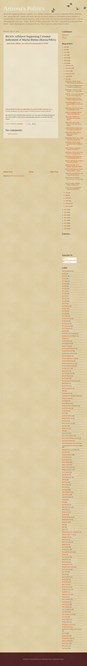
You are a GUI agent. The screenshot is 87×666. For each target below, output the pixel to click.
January (67, 206)
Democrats (65, 421)
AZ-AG (64, 278)
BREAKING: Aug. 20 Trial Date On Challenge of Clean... (73, 108)
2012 (65, 223)
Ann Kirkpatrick (66, 343)
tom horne (65, 648)
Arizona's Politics (24, 8)
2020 (65, 58)
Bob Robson (65, 383)
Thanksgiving (66, 602)
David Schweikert (67, 416)
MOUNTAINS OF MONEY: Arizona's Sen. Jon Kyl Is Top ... (74, 179)
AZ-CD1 (64, 283)
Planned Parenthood (68, 552)
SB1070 (64, 574)
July (66, 79)
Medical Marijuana (67, 517)
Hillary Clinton (66, 464)
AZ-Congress (66, 306)
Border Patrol (66, 386)
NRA (63, 527)
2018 (65, 63)
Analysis (64, 338)
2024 (65, 47)
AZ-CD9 (64, 303)
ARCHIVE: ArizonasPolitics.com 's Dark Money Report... (74, 174)
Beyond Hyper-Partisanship (69, 381)
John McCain (65, 494)
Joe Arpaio (65, 489)
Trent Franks (65, 604)
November (68, 68)
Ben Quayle (65, 378)
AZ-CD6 (64, 296)
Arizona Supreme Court (68, 363)
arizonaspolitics (37, 43)
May (66, 195)
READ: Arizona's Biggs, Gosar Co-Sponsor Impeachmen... (73, 86)
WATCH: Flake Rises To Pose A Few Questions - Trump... (74, 169)
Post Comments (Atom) (17, 176)
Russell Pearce (66, 564)
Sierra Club (65, 584)
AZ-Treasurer (66, 323)
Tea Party (64, 597)
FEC (63, 430)
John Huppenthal (67, 492)
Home (31, 172)
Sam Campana (66, 577)
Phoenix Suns (66, 549)
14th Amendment (67, 271)
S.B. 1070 (65, 572)
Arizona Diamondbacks (68, 353)
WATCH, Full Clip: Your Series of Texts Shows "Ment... (74, 161)
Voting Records (66, 627)
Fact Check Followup (68, 435)
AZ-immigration (66, 328)
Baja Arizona (65, 371)
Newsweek (65, 544)
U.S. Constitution (67, 609)
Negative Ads (66, 537)
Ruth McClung (66, 569)
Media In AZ (65, 512)
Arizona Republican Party (69, 358)
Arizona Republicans (68, 361)
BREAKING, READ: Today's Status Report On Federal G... (74, 82)
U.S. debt (64, 617)
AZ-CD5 (64, 293)
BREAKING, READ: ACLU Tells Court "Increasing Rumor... (74, 153)
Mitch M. (66, 35)
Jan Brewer (65, 474)
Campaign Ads (66, 393)
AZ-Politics (65, 316)
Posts (65, 258)
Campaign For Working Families (71, 396)
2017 (65, 209)
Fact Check (65, 433)
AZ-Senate (65, 321)
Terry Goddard (66, 599)
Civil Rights (65, 401)
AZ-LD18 (64, 311)
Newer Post (8, 172)
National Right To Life (68, 534)
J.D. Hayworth (66, 472)
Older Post (54, 172)
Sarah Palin (65, 579)
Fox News (65, 452)
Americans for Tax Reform (69, 336)
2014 (65, 217)
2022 (65, 52)
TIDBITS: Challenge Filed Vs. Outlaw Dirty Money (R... (73, 113)
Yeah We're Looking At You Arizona (72, 629)
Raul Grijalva (65, 557)
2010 (65, 228)
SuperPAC (65, 592)
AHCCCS (64, 276)
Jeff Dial (64, 479)
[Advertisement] (30, 154)
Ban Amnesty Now (67, 373)
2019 (65, 60)
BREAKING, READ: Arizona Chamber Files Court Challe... (74, 99)
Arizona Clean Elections (68, 348)
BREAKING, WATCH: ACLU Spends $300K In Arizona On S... (74, 104)
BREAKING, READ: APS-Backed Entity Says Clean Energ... (73, 124)
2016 (65, 212)
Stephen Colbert (66, 589)
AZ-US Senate (66, 326)
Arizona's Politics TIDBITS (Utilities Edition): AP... (72, 184)
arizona (64, 633)
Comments (67, 261)
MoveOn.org (65, 522)
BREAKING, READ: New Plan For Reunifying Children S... (73, 157)
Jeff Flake (65, 482)
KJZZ (63, 502)
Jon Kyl (64, 499)
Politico (64, 554)
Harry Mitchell (66, 462)
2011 (65, 226)
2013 (65, 220)
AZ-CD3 (64, 288)
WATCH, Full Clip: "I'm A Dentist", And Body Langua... (74, 165)
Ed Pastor (65, 426)
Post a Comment (12, 134)
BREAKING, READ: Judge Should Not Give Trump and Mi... (73, 144)
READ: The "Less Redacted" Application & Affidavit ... (73, 188)
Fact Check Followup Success (70, 438)
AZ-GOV (64, 308)
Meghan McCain (66, 519)
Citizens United (66, 398)
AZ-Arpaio (65, 281)
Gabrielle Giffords (67, 454)
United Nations (66, 619)
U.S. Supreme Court (67, 614)
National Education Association (70, 532)
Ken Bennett (65, 504)
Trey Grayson (66, 607)
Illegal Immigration (67, 469)
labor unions (65, 645)
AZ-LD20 (64, 313)
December (68, 65)
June (67, 192)
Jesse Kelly (65, 484)
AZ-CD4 (64, 291)
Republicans (65, 559)
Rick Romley (65, 562)
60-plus (64, 273)
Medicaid (64, 514)
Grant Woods (66, 457)
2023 (65, 49)
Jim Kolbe (65, 487)
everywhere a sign (67, 638)
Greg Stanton (66, 459)
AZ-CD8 (64, 301)
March (67, 201)
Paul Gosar (65, 547)
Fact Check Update (67, 440)
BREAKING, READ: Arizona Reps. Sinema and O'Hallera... (73, 134)
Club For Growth (66, 408)
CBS (63, 391)
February (68, 203)
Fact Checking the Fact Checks (71, 443)
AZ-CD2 (64, 286)
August (67, 76)
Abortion (64, 331)
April (66, 198)
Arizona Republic (67, 356)
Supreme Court (66, 594)
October (67, 71)
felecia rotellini (66, 641)
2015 (65, 215)
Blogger (62, 659)
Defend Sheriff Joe (67, 418)
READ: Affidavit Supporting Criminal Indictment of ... (72, 148)
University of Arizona (68, 624)
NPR (63, 524)
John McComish (66, 497)
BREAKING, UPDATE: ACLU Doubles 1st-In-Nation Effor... (74, 90)
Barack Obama (66, 376)
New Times (65, 539)
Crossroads (65, 411)
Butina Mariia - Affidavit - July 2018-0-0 (18, 43)
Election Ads (65, 428)
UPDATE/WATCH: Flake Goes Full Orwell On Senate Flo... (73, 128)
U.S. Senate (65, 612)
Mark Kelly (65, 509)
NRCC (64, 529)
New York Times (66, 542)
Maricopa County (67, 507)
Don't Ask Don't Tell (67, 423)
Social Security (66, 587)
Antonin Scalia (66, 346)
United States (66, 622)
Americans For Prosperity (69, 333)
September (68, 73)
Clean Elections (66, 403)
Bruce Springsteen (67, 388)
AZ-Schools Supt (67, 318)
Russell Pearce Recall (68, 567)
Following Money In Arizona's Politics (72, 445)
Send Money (65, 582)
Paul (65, 38)
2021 (65, 55)
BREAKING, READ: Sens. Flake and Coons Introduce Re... (74, 138)
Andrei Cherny (66, 341)
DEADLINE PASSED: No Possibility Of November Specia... (72, 118)
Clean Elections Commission (70, 406)
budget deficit (66, 636)
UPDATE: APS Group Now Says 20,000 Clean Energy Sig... (74, 94)
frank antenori (66, 643)
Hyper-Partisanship (67, 467)
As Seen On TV (66, 368)
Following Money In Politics (69, 449)
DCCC (64, 413)
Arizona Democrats (67, 351)
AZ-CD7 (64, 298)
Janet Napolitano (67, 477)
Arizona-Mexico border (68, 366)
